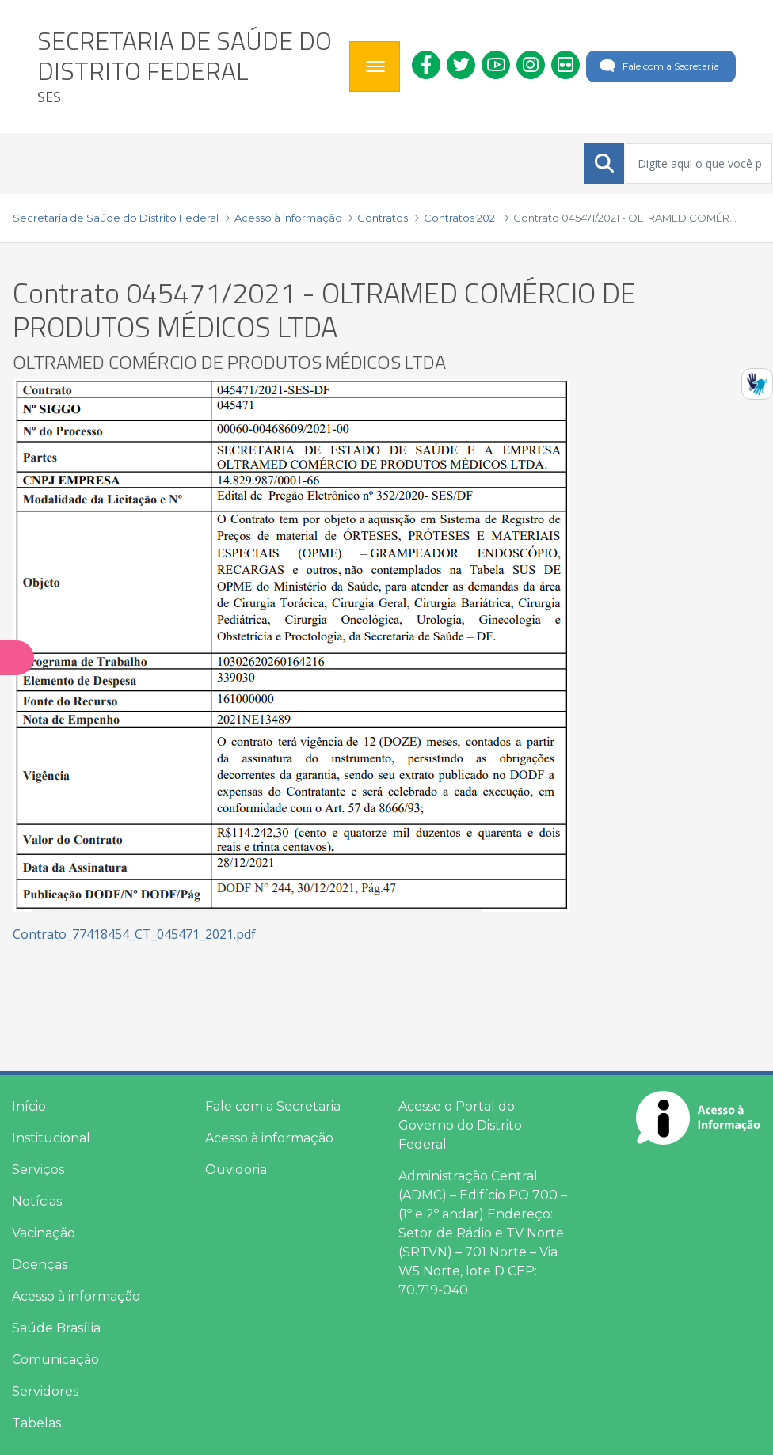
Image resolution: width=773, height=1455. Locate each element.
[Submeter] (604, 163)
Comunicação (55, 1359)
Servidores (45, 1391)
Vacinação (43, 1232)
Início (29, 1106)
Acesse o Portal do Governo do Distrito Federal (460, 1125)
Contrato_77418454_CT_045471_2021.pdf (134, 934)
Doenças (39, 1264)
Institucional (51, 1137)
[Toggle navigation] (374, 66)
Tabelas (36, 1422)
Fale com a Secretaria (657, 66)
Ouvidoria (236, 1169)
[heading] (187, 66)
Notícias (37, 1201)
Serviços (38, 1169)
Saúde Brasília (56, 1327)
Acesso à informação (76, 1296)
